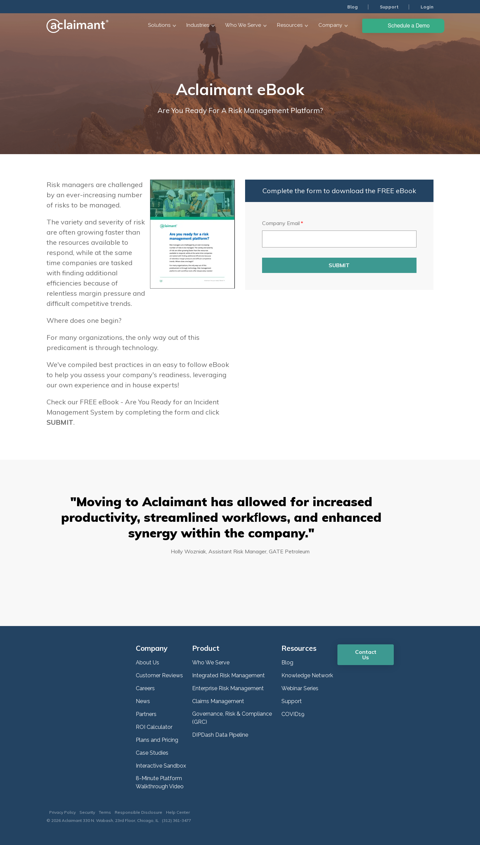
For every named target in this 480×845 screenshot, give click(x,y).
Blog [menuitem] (350, 7)
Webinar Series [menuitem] (299, 688)
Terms (105, 812)
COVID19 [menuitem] (292, 714)
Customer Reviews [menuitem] (159, 675)
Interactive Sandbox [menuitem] (161, 766)
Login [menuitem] (426, 7)
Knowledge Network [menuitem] (307, 675)
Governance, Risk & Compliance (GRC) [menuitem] (232, 718)
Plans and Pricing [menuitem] (157, 740)
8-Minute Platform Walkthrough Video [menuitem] (160, 782)
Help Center (178, 812)
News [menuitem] (143, 701)
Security (87, 812)
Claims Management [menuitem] (218, 701)
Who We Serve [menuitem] (210, 662)
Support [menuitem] (388, 7)
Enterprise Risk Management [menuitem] (228, 688)
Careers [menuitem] (145, 688)
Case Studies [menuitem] (152, 753)
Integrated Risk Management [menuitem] (228, 675)
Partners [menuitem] (146, 714)
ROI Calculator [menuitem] (154, 727)
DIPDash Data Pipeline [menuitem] (220, 735)
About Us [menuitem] (147, 662)
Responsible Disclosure (138, 812)
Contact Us (365, 654)
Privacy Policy (62, 812)
